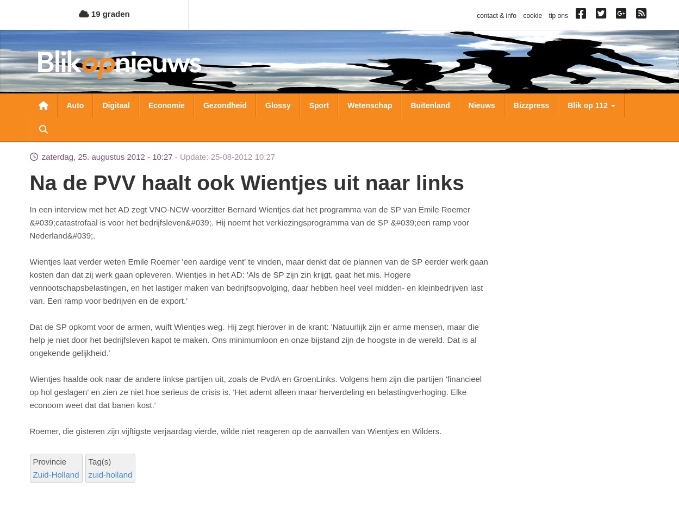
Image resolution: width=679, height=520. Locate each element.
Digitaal (116, 105)
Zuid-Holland (56, 474)
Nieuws (482, 105)
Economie (166, 105)
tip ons (558, 16)
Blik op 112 (591, 105)
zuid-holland (111, 474)
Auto (75, 105)
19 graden (104, 13)
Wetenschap (369, 105)
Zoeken (43, 129)
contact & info (496, 16)
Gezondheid (225, 105)
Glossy (278, 105)
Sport (319, 105)
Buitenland (430, 105)
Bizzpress (531, 105)
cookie (532, 16)
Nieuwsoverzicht (43, 105)
